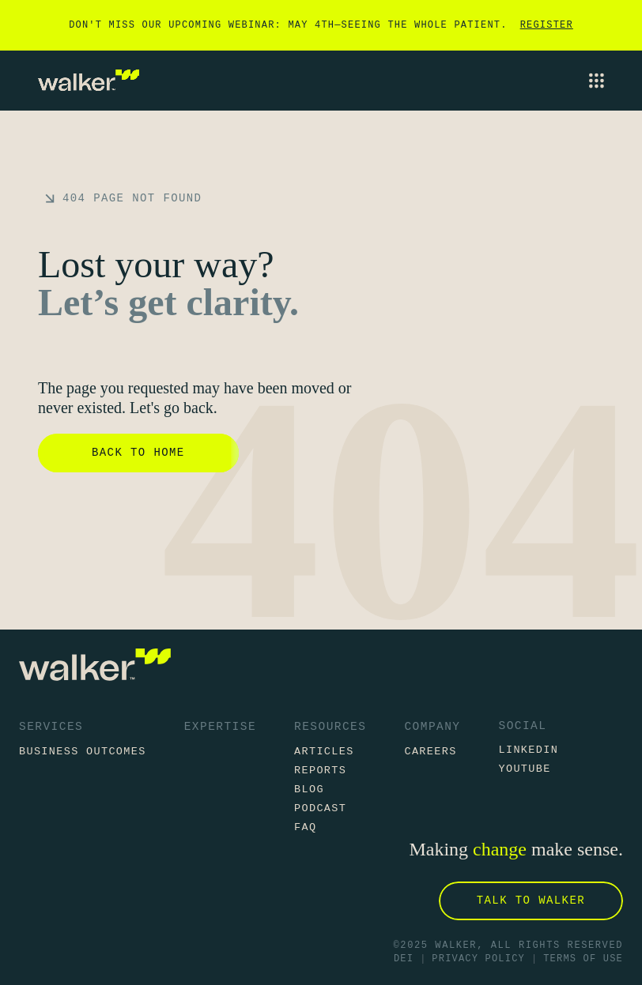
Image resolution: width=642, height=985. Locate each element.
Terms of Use (583, 959)
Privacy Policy (478, 959)
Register (546, 25)
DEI (404, 959)
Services (51, 727)
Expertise (220, 727)
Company (432, 727)
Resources (330, 727)
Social (522, 726)
